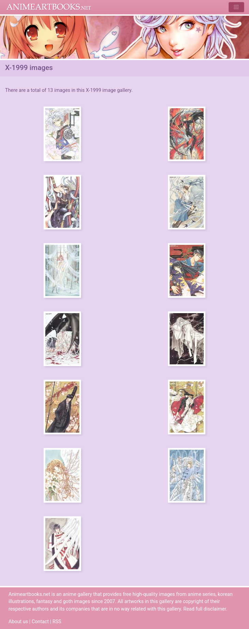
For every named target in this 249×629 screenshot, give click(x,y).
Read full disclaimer (204, 609)
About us (18, 622)
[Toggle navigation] (236, 7)
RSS (56, 622)
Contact (40, 622)
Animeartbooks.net (49, 7)
